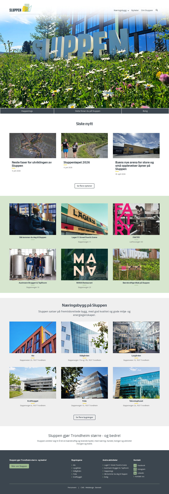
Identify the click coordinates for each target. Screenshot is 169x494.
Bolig (145, 111)
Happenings (27, 111)
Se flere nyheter (84, 185)
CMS (82, 487)
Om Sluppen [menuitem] (147, 10)
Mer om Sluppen (19, 466)
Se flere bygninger (84, 417)
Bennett (98, 487)
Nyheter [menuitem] (135, 10)
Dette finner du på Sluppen (87, 111)
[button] (157, 10)
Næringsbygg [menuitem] (120, 10)
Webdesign (90, 487)
